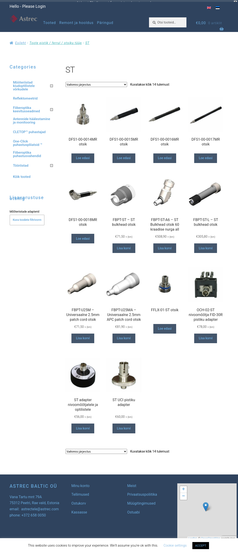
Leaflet (192, 536)
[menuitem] (209, 6)
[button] (206, 504)
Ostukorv (78, 501)
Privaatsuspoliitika (142, 492)
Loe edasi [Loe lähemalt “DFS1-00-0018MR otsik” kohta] (83, 236)
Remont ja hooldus (76, 21)
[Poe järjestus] (96, 82)
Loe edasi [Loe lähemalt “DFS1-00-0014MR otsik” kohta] (83, 156)
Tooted (49, 21)
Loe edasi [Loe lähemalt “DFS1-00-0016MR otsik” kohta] (165, 156)
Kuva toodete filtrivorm (27, 218)
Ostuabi (133, 510)
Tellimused (80, 492)
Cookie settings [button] (175, 545)
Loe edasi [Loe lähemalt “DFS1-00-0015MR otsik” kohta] (124, 156)
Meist (131, 484)
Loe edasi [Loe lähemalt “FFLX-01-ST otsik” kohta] (165, 327)
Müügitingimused (141, 501)
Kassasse (79, 510)
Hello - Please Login (28, 4)
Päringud (105, 21)
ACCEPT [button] (200, 545)
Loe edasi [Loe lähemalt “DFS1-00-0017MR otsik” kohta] (205, 156)
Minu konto (80, 484)
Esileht (20, 41)
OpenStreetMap (210, 536)
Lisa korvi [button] (124, 246)
